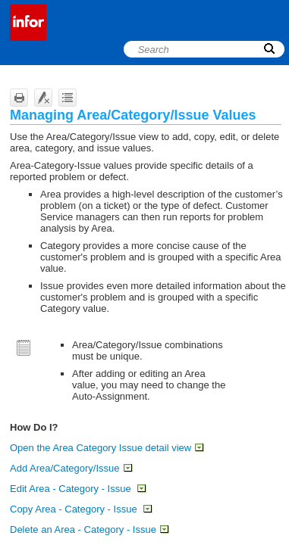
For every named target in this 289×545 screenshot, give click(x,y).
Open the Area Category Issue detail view (106, 447)
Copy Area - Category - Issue (81, 509)
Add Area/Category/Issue (71, 468)
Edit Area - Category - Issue (78, 488)
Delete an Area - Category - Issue (89, 529)
